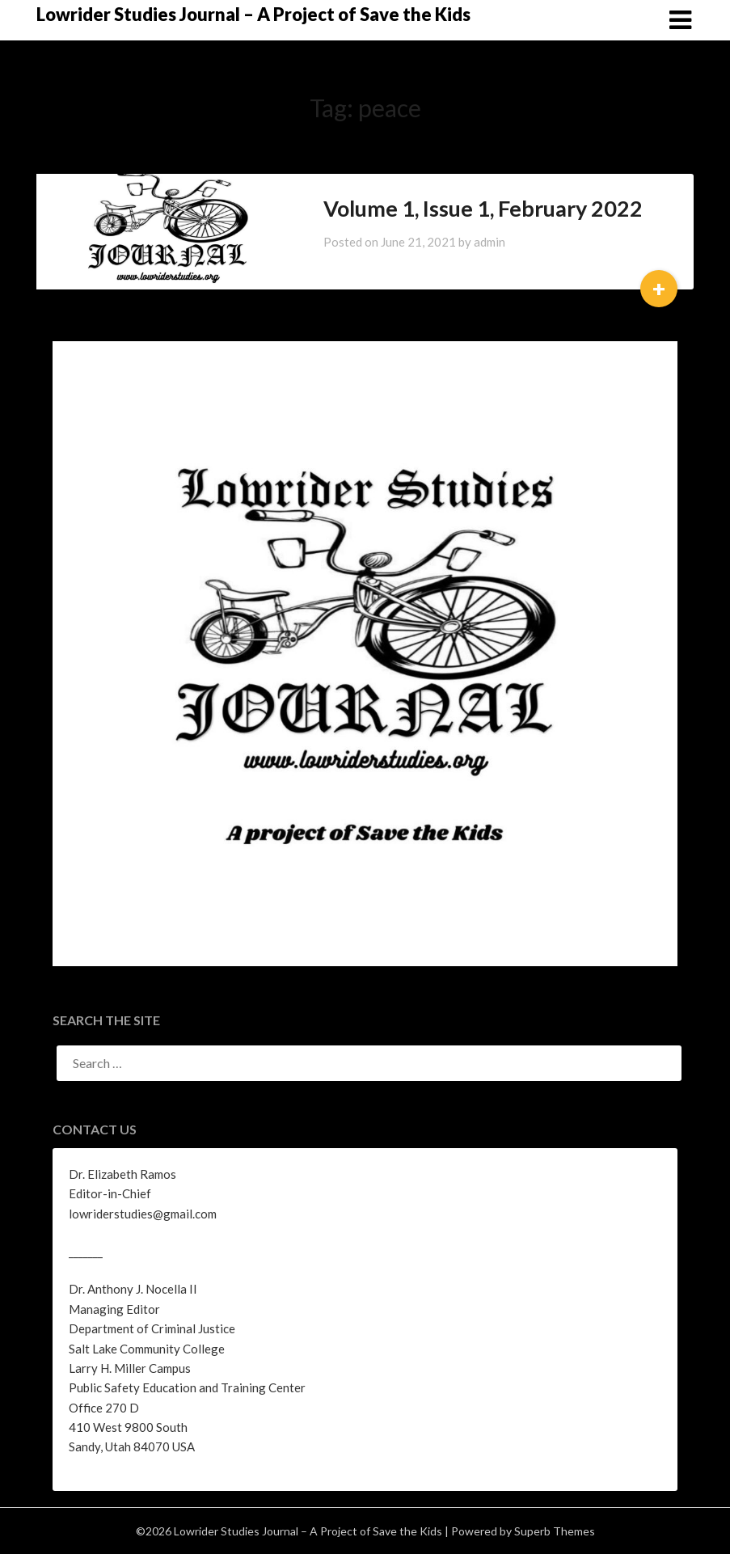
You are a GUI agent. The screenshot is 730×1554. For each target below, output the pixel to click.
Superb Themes (554, 1531)
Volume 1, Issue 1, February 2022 (483, 208)
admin (489, 241)
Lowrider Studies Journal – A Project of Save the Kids (253, 14)
